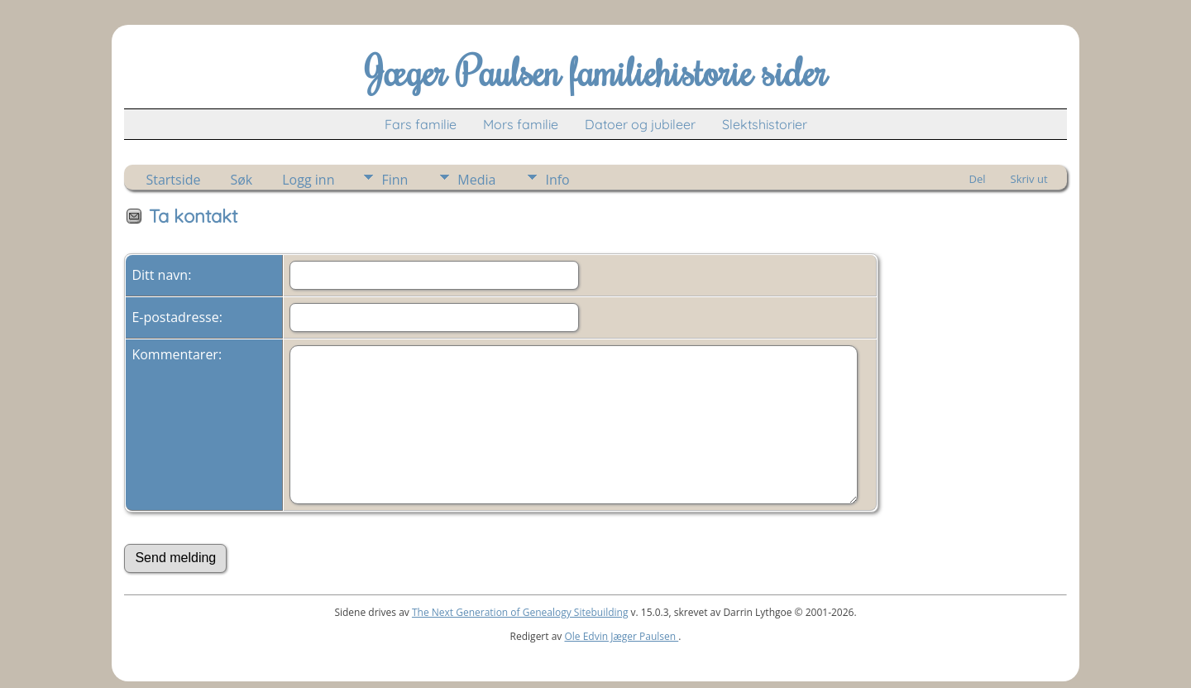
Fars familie (421, 124)
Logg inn (308, 180)
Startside (173, 180)
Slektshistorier (764, 124)
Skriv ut (1029, 178)
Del (977, 178)
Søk (241, 180)
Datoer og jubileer (640, 124)
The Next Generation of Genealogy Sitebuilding (520, 612)
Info (557, 180)
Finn (394, 180)
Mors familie (520, 124)
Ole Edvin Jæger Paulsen (621, 636)
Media (476, 180)
